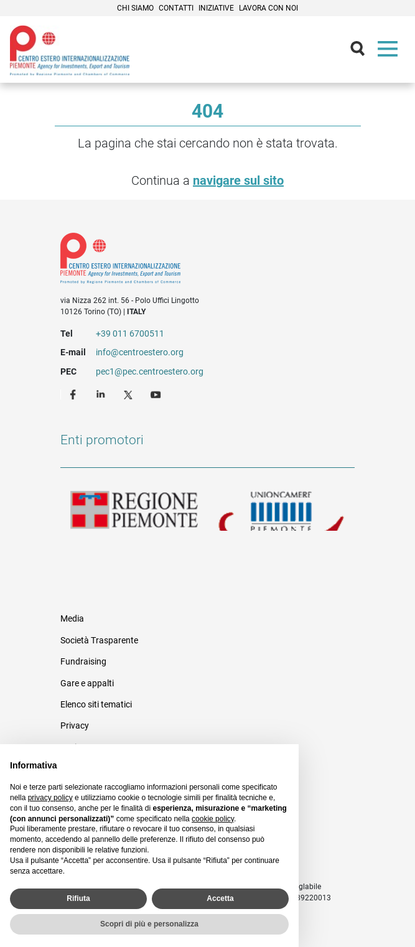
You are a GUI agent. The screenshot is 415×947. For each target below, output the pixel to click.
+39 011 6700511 (130, 333)
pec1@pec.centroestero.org (149, 371)
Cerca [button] (362, 51)
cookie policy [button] (213, 818)
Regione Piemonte (134, 511)
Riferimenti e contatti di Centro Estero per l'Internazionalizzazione (192, 261)
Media (72, 618)
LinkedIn (102, 394)
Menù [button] (390, 51)
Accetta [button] (220, 898)
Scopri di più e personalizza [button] (149, 924)
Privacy (74, 725)
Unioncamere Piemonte (281, 511)
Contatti (176, 8)
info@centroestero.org (140, 352)
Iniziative (216, 8)
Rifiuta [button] (78, 898)
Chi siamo (135, 8)
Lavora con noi (268, 8)
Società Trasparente (99, 640)
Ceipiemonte (69, 50)
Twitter (129, 394)
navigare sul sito (238, 180)
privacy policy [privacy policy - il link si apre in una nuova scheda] (50, 797)
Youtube (156, 394)
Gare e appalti (87, 683)
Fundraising (83, 661)
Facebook (74, 394)
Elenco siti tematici (96, 704)
